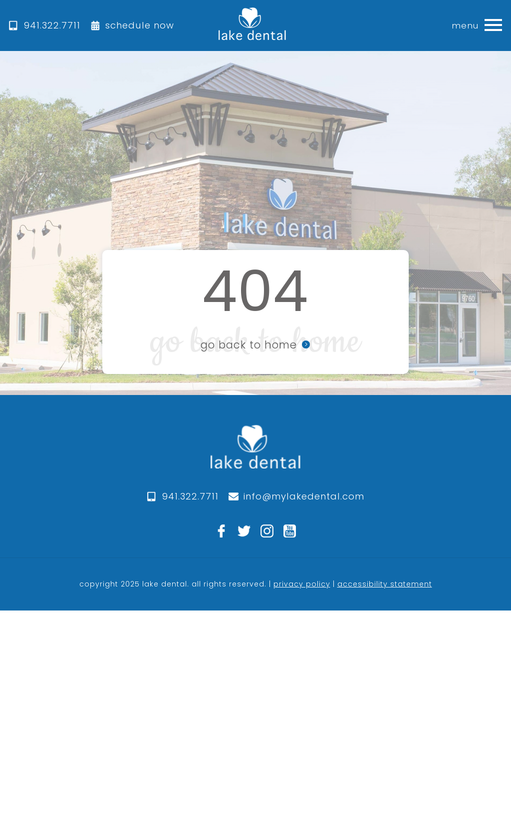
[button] (493, 26)
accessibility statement (384, 584)
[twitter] (244, 531)
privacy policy (301, 584)
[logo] (255, 456)
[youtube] (289, 531)
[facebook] (221, 531)
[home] (252, 26)
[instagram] (266, 531)
